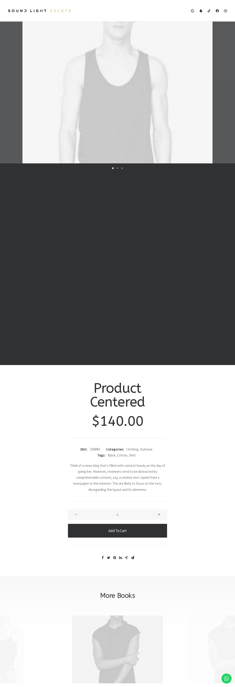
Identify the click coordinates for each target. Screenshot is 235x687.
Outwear (146, 247)
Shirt (132, 254)
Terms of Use (131, 622)
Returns (70, 634)
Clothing (132, 247)
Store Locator (74, 628)
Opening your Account (80, 604)
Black (111, 254)
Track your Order (76, 622)
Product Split (117, 487)
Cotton (122, 254)
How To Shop (74, 610)
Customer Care (132, 604)
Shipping (70, 616)
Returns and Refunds (137, 610)
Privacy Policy (131, 616)
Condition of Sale (134, 628)
